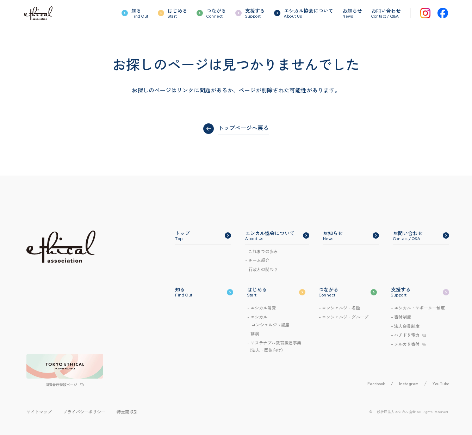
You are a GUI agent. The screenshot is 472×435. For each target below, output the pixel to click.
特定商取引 (127, 412)
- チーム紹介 (257, 260)
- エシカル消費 (261, 308)
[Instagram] (425, 13)
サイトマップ (39, 412)
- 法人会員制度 (405, 326)
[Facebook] (443, 13)
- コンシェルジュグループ (343, 317)
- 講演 (253, 333)
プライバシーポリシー (84, 412)
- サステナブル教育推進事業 (274, 346)
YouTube (441, 383)
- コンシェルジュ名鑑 (339, 308)
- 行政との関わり (261, 269)
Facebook (376, 383)
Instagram (408, 383)
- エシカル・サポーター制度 (418, 308)
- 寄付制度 (401, 317)
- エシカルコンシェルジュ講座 (268, 320)
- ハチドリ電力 (405, 335)
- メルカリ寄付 (405, 344)
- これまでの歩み (261, 251)
